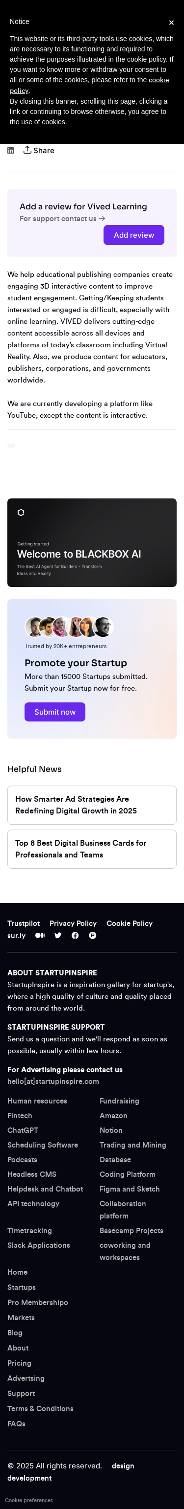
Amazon (114, 1116)
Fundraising (119, 1101)
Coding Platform (128, 1174)
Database (115, 1160)
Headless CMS (31, 1174)
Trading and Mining (133, 1145)
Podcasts (22, 1160)
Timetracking (29, 1231)
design (123, 1466)
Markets (21, 1318)
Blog (15, 1333)
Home (17, 1272)
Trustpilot (23, 923)
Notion (111, 1130)
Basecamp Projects (131, 1231)
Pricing (19, 1363)
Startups (21, 1287)
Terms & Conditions (40, 1409)
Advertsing (26, 1378)
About (17, 1348)
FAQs (16, 1424)
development (29, 1478)
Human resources (37, 1101)
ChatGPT (22, 1130)
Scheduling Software (42, 1145)
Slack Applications (38, 1245)
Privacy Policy (73, 923)
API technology (33, 1204)
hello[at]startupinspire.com (53, 1081)
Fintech (19, 1116)
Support (21, 1393)
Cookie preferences (29, 1500)
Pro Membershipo (37, 1302)
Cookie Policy (129, 923)
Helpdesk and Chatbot (45, 1189)
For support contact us (62, 219)
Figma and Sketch (130, 1189)
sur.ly (16, 936)
